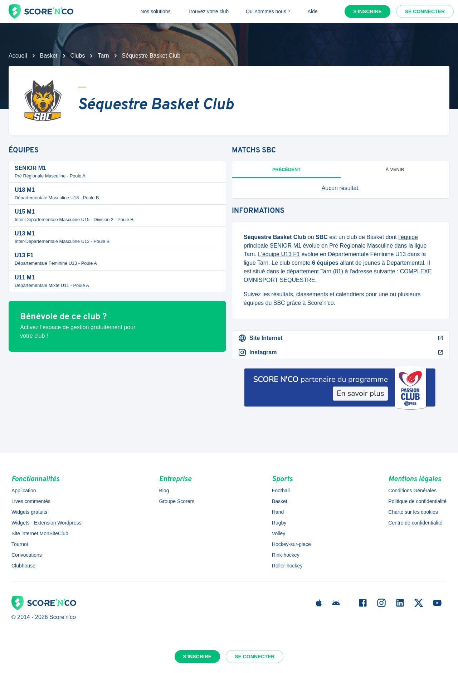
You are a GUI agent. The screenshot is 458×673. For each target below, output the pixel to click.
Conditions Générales (412, 490)
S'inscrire (367, 11)
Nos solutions (155, 11)
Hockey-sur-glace (291, 544)
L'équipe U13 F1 (279, 254)
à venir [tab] (395, 169)
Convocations (26, 555)
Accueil (18, 56)
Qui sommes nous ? (268, 11)
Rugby (279, 523)
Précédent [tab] (286, 169)
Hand (278, 512)
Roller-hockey (287, 566)
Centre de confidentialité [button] (415, 523)
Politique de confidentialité (417, 501)
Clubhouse (23, 566)
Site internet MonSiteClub (39, 533)
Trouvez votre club (208, 11)
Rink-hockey (285, 555)
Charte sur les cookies (413, 512)
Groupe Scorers (176, 501)
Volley (278, 533)
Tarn (103, 56)
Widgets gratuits (29, 512)
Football (281, 490)
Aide (313, 11)
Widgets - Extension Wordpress (46, 523)
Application (23, 490)
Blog (164, 490)
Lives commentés (30, 501)
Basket (49, 56)
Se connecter (425, 11)
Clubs (77, 56)
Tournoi (19, 544)
